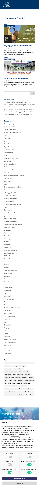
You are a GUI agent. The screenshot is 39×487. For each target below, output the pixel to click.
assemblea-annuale (9, 213)
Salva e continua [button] (19, 478)
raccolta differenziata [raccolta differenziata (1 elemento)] (28, 389)
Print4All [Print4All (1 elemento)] (12, 386)
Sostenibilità (7, 244)
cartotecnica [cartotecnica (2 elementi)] (20, 374)
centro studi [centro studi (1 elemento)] (27, 374)
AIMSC (6, 24)
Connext (6, 302)
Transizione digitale (10, 342)
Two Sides (7, 144)
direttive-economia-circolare (12, 187)
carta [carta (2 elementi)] (14, 374)
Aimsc (6, 279)
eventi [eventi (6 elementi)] (6, 380)
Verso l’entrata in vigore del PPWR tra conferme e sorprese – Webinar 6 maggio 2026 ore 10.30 (19, 111)
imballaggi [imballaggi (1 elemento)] (20, 380)
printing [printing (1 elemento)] (17, 386)
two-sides (7, 173)
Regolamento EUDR (10, 164)
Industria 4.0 (7, 345)
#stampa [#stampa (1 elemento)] (15, 369)
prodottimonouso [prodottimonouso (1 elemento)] (8, 389)
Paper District (8, 147)
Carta (5, 331)
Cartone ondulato (9, 210)
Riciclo (6, 305)
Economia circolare (9, 253)
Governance (7, 311)
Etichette (6, 190)
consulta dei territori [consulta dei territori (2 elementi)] (9, 377)
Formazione (7, 282)
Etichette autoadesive (10, 127)
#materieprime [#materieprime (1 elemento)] (22, 366)
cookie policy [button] (15, 436)
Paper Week (7, 319)
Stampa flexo (8, 233)
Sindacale (7, 167)
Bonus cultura (8, 313)
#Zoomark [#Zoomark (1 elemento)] (21, 369)
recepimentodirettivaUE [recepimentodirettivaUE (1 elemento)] (10, 392)
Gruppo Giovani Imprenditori (12, 204)
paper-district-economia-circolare (14, 175)
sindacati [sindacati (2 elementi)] (27, 392)
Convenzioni (7, 161)
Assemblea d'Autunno (10, 250)
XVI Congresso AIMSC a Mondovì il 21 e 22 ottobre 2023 (18, 46)
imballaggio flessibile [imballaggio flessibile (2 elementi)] (29, 380)
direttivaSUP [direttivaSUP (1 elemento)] (25, 377)
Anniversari (7, 138)
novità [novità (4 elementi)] (14, 383)
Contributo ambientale (10, 270)
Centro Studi (7, 325)
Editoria (6, 267)
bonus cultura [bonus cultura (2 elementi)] (26, 371)
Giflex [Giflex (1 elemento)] (15, 380)
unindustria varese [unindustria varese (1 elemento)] (9, 394)
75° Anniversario (9, 299)
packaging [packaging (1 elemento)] (19, 383)
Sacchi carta (7, 181)
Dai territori (7, 354)
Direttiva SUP (8, 296)
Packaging (7, 336)
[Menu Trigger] (34, 4)
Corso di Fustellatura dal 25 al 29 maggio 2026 (18, 115)
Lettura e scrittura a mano (11, 158)
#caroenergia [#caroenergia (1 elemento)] (15, 363)
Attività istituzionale (10, 219)
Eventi (6, 285)
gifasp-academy (8, 216)
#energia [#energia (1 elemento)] (15, 366)
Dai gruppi (7, 328)
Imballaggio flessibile (10, 193)
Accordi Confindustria (10, 198)
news (5, 141)
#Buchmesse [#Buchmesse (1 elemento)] (7, 363)
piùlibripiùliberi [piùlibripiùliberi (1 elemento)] (27, 383)
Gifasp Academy (9, 152)
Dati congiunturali (9, 239)
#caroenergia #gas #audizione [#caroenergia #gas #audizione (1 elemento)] (27, 363)
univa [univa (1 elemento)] (26, 394)
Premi (5, 207)
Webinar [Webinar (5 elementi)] (31, 394)
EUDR (5, 135)
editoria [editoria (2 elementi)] (31, 377)
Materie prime (8, 273)
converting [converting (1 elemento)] (17, 377)
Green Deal (7, 230)
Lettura (6, 334)
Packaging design (9, 124)
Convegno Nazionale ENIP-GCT (13, 224)
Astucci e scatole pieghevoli (12, 132)
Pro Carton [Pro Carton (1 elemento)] (23, 386)
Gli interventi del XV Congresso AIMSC (16, 79)
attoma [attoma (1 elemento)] (20, 371)
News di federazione (10, 351)
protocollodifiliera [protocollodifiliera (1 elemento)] (18, 389)
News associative (9, 348)
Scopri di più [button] (20, 483)
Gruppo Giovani (9, 201)
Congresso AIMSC (9, 26)
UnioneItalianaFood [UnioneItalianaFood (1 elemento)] (19, 394)
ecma (5, 184)
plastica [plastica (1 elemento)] (6, 386)
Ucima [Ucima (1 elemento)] (32, 392)
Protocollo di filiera (9, 236)
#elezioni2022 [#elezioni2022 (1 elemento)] (8, 366)
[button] (36, 422)
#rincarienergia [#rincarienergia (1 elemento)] (8, 369)
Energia (6, 242)
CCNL (5, 262)
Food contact (7, 259)
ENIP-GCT (7, 256)
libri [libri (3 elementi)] (5, 383)
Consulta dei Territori (10, 196)
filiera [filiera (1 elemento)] (10, 380)
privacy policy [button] (24, 428)
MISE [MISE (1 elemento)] (9, 383)
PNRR (5, 293)
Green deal (7, 290)
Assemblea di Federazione (12, 308)
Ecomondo (7, 276)
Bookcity (6, 265)
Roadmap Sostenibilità (10, 222)
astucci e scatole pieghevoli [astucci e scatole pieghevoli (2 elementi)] (11, 371)
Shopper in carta (9, 150)
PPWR (6, 155)
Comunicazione (8, 288)
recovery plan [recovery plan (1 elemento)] (20, 392)
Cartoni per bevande (10, 129)
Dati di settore (8, 178)
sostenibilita (7, 247)
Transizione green (9, 316)
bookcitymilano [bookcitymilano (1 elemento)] (8, 374)
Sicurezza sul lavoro (10, 170)
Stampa (6, 322)
